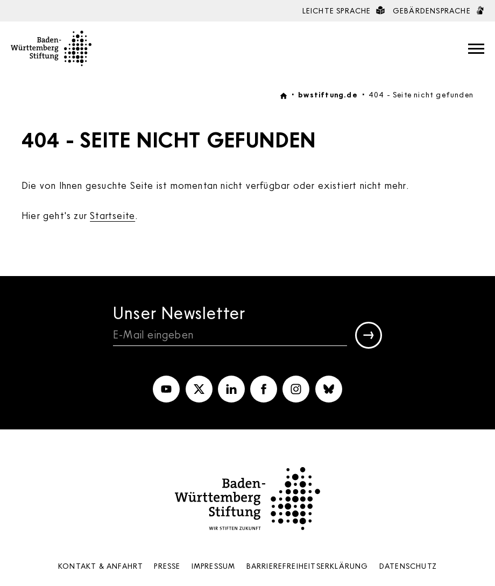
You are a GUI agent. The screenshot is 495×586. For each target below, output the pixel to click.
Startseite (112, 215)
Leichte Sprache (343, 10)
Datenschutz (408, 565)
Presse (167, 565)
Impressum (214, 565)
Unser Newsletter (179, 312)
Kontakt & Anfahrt (100, 565)
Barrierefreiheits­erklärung (307, 565)
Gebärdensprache (438, 10)
